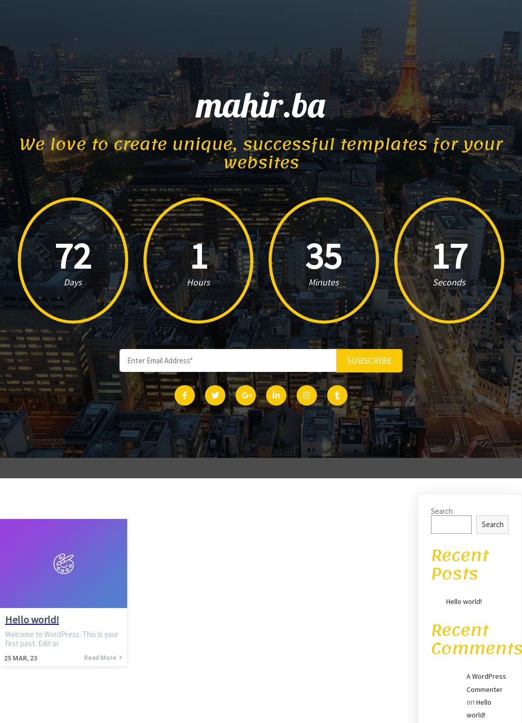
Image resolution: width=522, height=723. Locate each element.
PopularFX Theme (295, 712)
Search (442, 467)
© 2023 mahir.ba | (227, 712)
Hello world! (464, 557)
